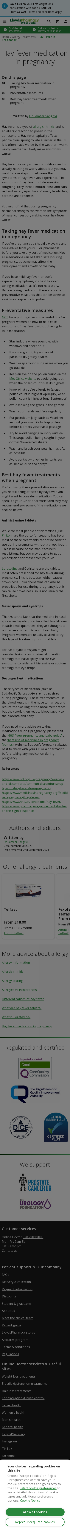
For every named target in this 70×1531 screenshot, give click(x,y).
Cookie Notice (30, 1500)
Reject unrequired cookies (35, 1522)
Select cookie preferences (38, 1488)
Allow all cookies (35, 1512)
